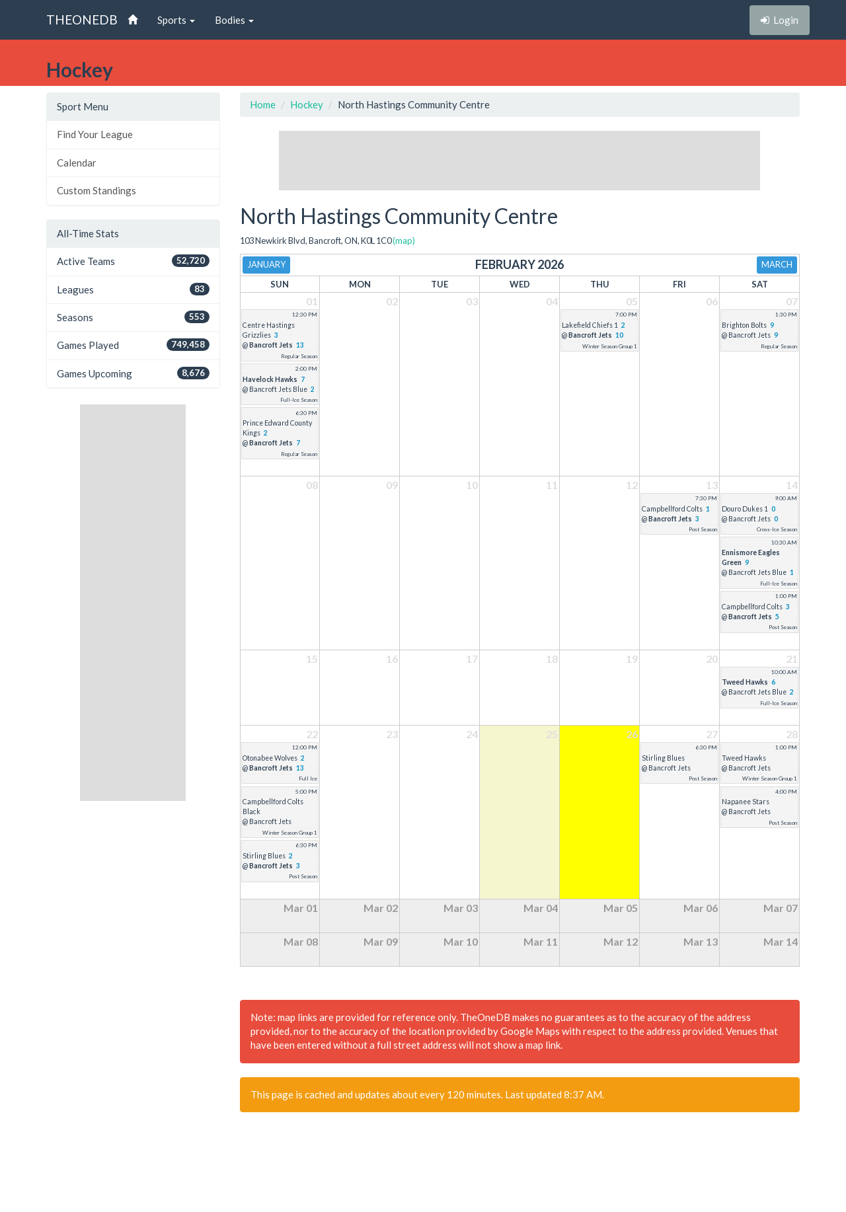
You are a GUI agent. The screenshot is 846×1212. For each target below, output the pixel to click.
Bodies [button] (234, 20)
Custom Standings (96, 190)
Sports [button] (176, 20)
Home (263, 104)
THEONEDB (82, 19)
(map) (404, 240)
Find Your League (95, 134)
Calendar (76, 163)
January (266, 264)
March (776, 264)
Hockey (306, 104)
